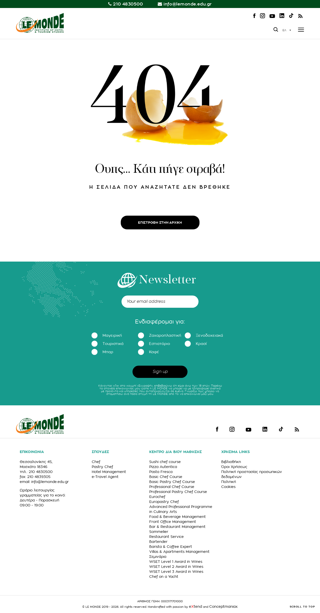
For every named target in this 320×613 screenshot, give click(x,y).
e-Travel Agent (105, 476)
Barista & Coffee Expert (170, 546)
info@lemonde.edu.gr (188, 4)
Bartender (158, 541)
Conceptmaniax (223, 606)
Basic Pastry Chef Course (172, 481)
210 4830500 (128, 4)
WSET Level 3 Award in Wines (176, 571)
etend (195, 606)
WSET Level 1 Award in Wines (175, 561)
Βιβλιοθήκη (231, 461)
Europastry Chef (164, 501)
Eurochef (157, 496)
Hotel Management (109, 471)
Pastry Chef (102, 466)
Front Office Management (172, 521)
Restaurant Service (166, 536)
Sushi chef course (165, 461)
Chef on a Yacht (163, 576)
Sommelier (158, 531)
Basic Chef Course (165, 476)
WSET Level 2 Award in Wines (176, 566)
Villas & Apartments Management (179, 551)
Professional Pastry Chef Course (178, 491)
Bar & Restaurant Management (177, 526)
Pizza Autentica (163, 466)
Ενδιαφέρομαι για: (160, 321)
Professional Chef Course (171, 486)
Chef (96, 461)
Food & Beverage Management (177, 516)
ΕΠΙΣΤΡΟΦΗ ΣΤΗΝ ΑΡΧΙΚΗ (160, 222)
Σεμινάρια (157, 556)
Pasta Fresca (160, 471)
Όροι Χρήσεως (234, 466)
